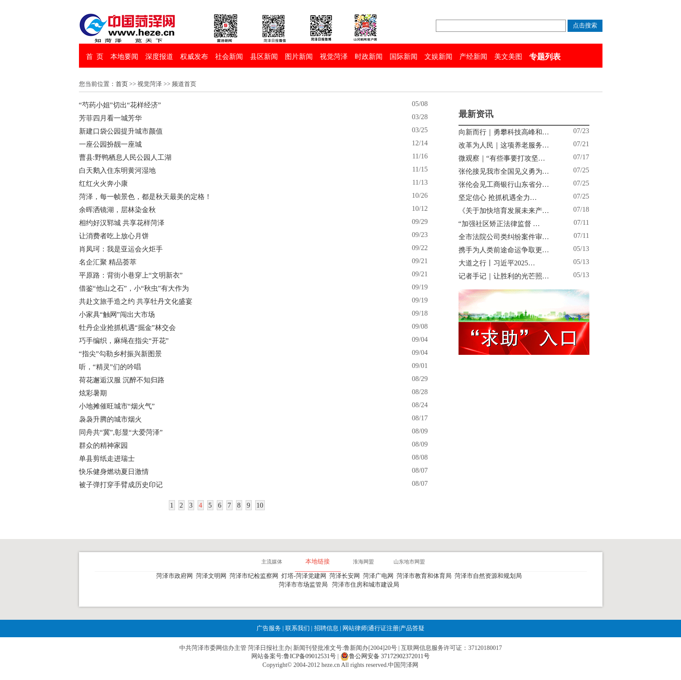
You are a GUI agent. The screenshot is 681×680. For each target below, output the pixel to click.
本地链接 (317, 561)
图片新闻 (299, 56)
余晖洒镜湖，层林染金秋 (117, 209)
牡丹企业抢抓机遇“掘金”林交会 (127, 327)
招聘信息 (326, 628)
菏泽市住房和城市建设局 (367, 584)
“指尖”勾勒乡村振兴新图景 (120, 353)
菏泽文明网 (212, 576)
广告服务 (269, 628)
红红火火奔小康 (103, 183)
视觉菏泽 (334, 56)
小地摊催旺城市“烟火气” (117, 406)
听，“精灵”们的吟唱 (110, 367)
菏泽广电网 (380, 576)
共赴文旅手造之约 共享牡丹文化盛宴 (135, 301)
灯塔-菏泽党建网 (305, 576)
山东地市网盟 (409, 562)
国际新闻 (403, 56)
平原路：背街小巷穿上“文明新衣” (131, 275)
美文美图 (508, 56)
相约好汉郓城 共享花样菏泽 (121, 223)
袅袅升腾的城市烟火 (110, 419)
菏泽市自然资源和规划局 (490, 576)
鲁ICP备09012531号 (310, 656)
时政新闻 (369, 56)
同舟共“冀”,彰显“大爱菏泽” (121, 432)
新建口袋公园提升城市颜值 (121, 131)
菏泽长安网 (346, 576)
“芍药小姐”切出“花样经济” (120, 105)
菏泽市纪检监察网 (255, 576)
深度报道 (159, 56)
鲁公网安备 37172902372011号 (385, 656)
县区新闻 (264, 56)
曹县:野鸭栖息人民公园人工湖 (125, 157)
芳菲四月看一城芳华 (110, 118)
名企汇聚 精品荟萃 (108, 262)
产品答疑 (412, 628)
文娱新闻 (438, 56)
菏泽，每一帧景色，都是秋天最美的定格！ (145, 196)
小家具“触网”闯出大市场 (117, 314)
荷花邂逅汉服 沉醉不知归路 (121, 380)
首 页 (94, 56)
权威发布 (194, 56)
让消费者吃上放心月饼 (114, 236)
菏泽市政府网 (176, 576)
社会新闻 (229, 56)
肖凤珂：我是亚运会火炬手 (121, 249)
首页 (122, 84)
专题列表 (545, 56)
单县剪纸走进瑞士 (107, 458)
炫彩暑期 (93, 393)
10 (260, 505)
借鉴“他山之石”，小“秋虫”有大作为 (134, 288)
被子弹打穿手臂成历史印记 (121, 484)
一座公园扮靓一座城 (110, 144)
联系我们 (297, 628)
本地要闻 (124, 56)
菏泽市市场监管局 (305, 584)
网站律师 (354, 628)
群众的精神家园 (103, 445)
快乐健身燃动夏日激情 (114, 471)
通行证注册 (383, 628)
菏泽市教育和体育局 (426, 576)
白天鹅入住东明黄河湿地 (117, 170)
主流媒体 (271, 562)
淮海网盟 (363, 562)
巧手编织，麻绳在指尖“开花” (124, 340)
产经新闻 (473, 56)
